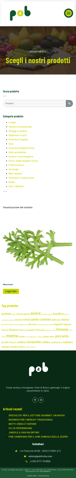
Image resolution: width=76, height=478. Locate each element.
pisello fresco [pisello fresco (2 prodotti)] (9, 342)
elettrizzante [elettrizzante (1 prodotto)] (43, 325)
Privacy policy (44, 476)
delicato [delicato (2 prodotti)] (56, 319)
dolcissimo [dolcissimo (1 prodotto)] (14, 325)
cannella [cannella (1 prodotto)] (4, 320)
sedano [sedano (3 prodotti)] (68, 342)
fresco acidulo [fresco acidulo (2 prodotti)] (27, 330)
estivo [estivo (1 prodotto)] (50, 325)
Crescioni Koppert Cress (21, 148)
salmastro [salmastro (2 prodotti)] (56, 342)
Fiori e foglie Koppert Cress (23, 161)
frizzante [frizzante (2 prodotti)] (40, 330)
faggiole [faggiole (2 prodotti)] (58, 324)
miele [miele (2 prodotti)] (22, 336)
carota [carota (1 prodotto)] (10, 320)
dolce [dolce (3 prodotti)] (65, 319)
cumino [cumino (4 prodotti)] (45, 319)
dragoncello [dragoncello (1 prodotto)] (23, 325)
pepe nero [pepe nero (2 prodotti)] (49, 336)
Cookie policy (32, 476)
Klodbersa (47, 471)
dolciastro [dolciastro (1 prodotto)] (5, 325)
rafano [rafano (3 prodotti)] (21, 342)
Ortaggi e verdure (18, 131)
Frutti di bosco (16, 165)
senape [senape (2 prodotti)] (5, 346)
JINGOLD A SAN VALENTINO (24, 432)
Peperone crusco (18, 135)
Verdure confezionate (20, 126)
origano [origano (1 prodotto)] (40, 337)
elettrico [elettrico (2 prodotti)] (33, 324)
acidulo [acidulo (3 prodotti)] (6, 313)
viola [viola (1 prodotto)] (27, 347)
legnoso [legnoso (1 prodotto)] (49, 330)
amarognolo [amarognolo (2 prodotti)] (23, 314)
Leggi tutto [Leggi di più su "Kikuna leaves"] (11, 291)
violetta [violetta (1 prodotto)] (32, 347)
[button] (68, 13)
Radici (12, 182)
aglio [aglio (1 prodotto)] (14, 314)
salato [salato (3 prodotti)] (46, 342)
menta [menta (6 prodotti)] (12, 336)
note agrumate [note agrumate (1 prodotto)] (30, 337)
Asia (11, 143)
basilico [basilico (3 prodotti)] (58, 313)
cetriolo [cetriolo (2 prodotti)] (18, 319)
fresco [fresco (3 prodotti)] (13, 330)
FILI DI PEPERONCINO (20, 428)
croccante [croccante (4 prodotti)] (31, 319)
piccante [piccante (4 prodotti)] (62, 336)
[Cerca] (69, 103)
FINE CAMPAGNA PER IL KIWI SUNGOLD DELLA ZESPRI (38, 436)
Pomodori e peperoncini (21, 178)
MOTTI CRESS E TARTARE (22, 424)
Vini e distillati (16, 186)
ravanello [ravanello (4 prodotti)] (34, 342)
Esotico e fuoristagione (21, 156)
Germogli (13, 169)
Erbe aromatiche (17, 152)
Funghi (12, 122)
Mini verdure (15, 173)
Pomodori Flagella (18, 139)
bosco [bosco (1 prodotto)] (66, 314)
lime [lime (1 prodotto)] (54, 330)
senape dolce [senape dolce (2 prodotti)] (17, 346)
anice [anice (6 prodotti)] (36, 313)
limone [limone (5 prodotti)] (62, 329)
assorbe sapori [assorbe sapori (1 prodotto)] (47, 314)
